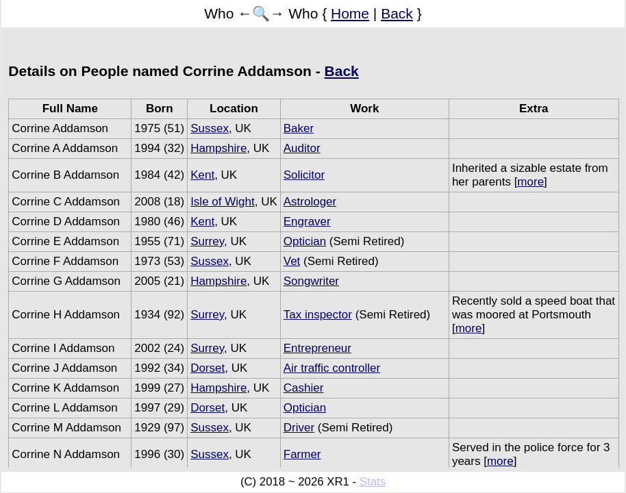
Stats (373, 481)
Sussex (209, 128)
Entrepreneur (317, 348)
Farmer (302, 454)
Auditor (302, 148)
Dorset (207, 368)
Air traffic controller (332, 368)
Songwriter (311, 281)
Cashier (304, 387)
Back (397, 13)
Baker (299, 128)
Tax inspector (318, 314)
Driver (299, 427)
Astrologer (310, 201)
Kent (202, 174)
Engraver (307, 221)
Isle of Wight (222, 201)
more (530, 181)
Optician (305, 241)
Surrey (207, 241)
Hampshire (218, 148)
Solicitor (304, 174)
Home (350, 13)
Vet (292, 261)
